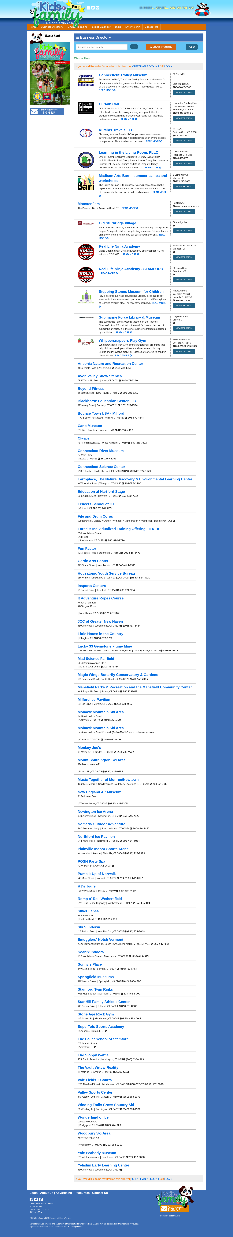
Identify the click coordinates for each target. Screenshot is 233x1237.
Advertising (64, 1192)
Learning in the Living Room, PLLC (128, 152)
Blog (118, 27)
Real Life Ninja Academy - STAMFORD (131, 269)
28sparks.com (174, 1216)
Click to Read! (52, 36)
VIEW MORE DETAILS (184, 92)
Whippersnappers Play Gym (122, 340)
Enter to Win (132, 27)
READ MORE (107, 90)
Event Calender (101, 27)
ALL (192, 47)
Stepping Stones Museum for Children (131, 292)
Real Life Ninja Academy (119, 246)
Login (34, 1192)
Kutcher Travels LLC (116, 130)
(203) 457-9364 (36, 1212)
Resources (82, 1192)
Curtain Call (109, 104)
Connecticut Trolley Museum (123, 75)
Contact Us (151, 27)
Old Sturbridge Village (117, 223)
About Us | (48, 1192)
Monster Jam (89, 204)
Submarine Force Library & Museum (129, 317)
